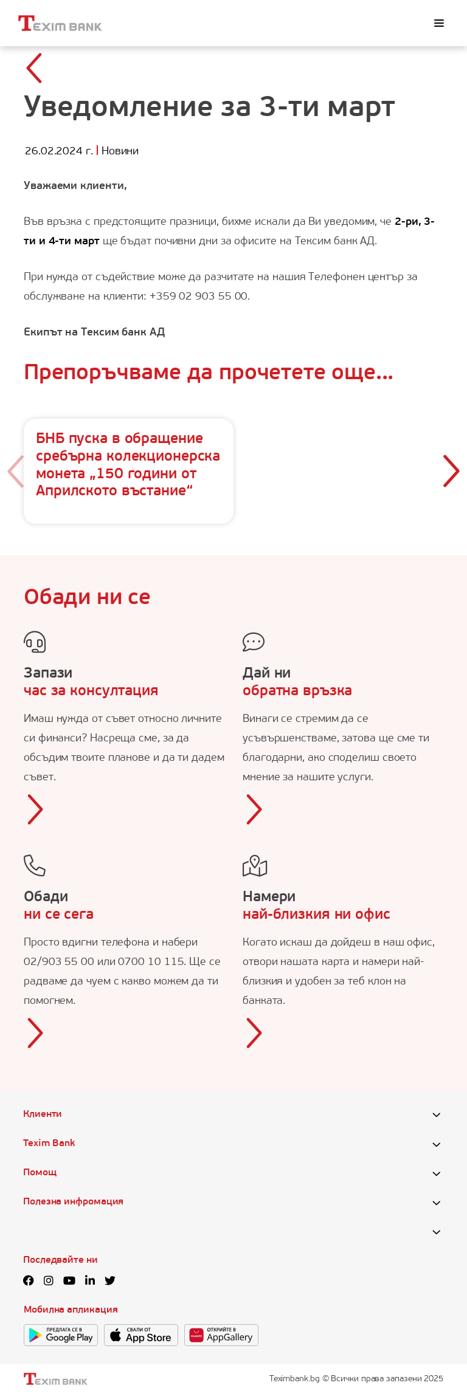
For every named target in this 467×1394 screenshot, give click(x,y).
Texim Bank (49, 1144)
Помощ (40, 1173)
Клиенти (42, 1114)
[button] (451, 471)
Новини (120, 151)
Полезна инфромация (73, 1202)
